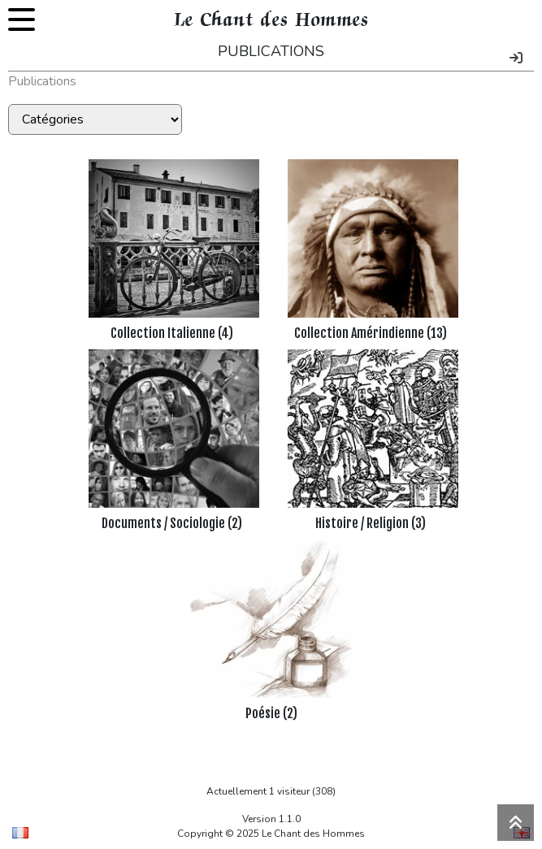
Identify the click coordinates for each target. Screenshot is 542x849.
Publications (42, 81)
